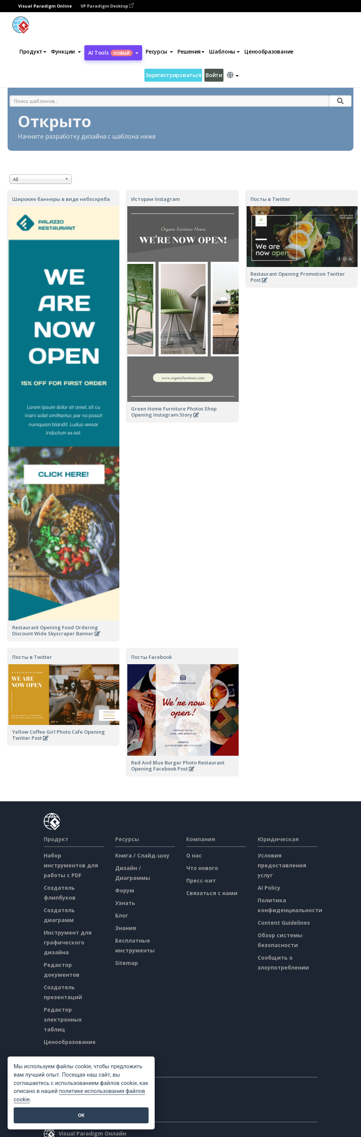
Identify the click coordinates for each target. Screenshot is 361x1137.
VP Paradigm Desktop (107, 6)
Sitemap (126, 962)
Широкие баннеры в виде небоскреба (61, 199)
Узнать (125, 902)
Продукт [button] (32, 51)
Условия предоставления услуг (282, 865)
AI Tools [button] (113, 52)
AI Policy (269, 887)
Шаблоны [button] (224, 51)
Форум (124, 890)
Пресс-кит (201, 880)
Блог (121, 915)
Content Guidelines (284, 922)
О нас (194, 855)
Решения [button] (190, 51)
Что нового (202, 868)
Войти (214, 75)
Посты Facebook (151, 657)
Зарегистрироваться (173, 75)
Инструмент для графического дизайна (68, 942)
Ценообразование (268, 51)
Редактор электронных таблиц (63, 1019)
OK (81, 1115)
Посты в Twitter (270, 199)
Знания (125, 928)
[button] (66, 51)
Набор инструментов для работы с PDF (71, 865)
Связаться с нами (212, 893)
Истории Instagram (155, 199)
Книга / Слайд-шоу (142, 855)
